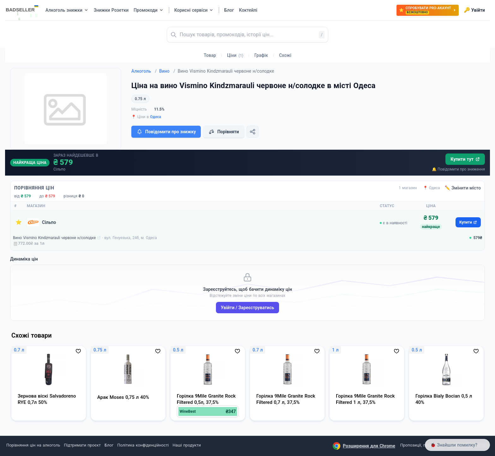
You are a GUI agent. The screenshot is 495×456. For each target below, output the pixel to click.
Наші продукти (187, 445)
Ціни (235, 55)
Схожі (285, 55)
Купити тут (465, 159)
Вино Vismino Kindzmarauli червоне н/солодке (54, 238)
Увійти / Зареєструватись (247, 307)
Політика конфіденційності (143, 445)
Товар (210, 55)
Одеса (155, 117)
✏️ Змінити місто (463, 187)
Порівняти (223, 132)
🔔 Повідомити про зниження (458, 169)
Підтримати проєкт (82, 445)
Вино (167, 71)
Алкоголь (144, 71)
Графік (261, 55)
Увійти (474, 10)
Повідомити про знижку (166, 132)
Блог (108, 445)
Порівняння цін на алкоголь (33, 445)
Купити (468, 222)
